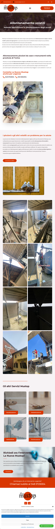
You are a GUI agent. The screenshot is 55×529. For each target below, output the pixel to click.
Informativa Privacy (30, 527)
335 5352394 (22, 77)
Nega (27, 520)
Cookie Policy (23, 527)
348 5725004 (9, 77)
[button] (53, 506)
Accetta (28, 516)
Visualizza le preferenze (27, 524)
